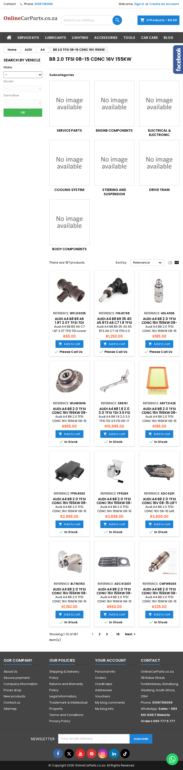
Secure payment (17, 677)
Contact (10, 4)
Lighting (80, 37)
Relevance (148, 263)
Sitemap (10, 708)
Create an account (164, 4)
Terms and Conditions (66, 715)
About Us (10, 671)
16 (118, 634)
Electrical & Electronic (159, 132)
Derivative (11, 95)
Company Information (21, 684)
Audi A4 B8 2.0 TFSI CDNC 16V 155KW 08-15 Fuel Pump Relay (69, 503)
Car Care (149, 37)
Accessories (105, 37)
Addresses (103, 690)
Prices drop (12, 690)
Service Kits (28, 37)
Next (131, 634)
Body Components (69, 249)
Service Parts (69, 130)
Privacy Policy (59, 721)
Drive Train (159, 189)
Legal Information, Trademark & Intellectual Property (68, 702)
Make (8, 67)
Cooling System (69, 189)
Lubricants (55, 37)
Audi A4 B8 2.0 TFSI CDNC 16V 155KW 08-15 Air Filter (159, 412)
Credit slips (103, 684)
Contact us (12, 702)
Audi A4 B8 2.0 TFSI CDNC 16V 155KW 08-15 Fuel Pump (114, 503)
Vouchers (102, 696)
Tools (129, 37)
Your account (110, 660)
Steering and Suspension (114, 191)
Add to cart (69, 344)
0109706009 (43, 4)
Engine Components (114, 130)
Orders (100, 677)
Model (8, 81)
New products (14, 696)
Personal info (105, 671)
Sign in (139, 4)
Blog (168, 37)
